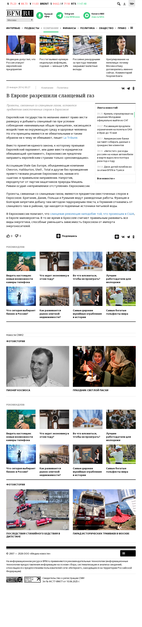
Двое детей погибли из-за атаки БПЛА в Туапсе (114, 168)
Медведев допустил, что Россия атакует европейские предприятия (21, 64)
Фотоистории (15, 341)
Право (122, 28)
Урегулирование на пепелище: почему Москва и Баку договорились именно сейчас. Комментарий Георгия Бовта (119, 68)
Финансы (69, 28)
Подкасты (31, 28)
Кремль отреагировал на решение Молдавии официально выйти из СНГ (115, 117)
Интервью (13, 28)
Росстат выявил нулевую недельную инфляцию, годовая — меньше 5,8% (54, 63)
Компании (50, 28)
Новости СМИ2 (14, 335)
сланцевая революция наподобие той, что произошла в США (91, 213)
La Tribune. (70, 137)
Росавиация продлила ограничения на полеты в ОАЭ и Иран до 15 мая (114, 129)
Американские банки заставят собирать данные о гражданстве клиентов (113, 142)
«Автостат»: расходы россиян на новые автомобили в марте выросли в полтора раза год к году (115, 156)
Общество (106, 28)
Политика (87, 28)
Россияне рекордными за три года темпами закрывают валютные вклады (86, 64)
